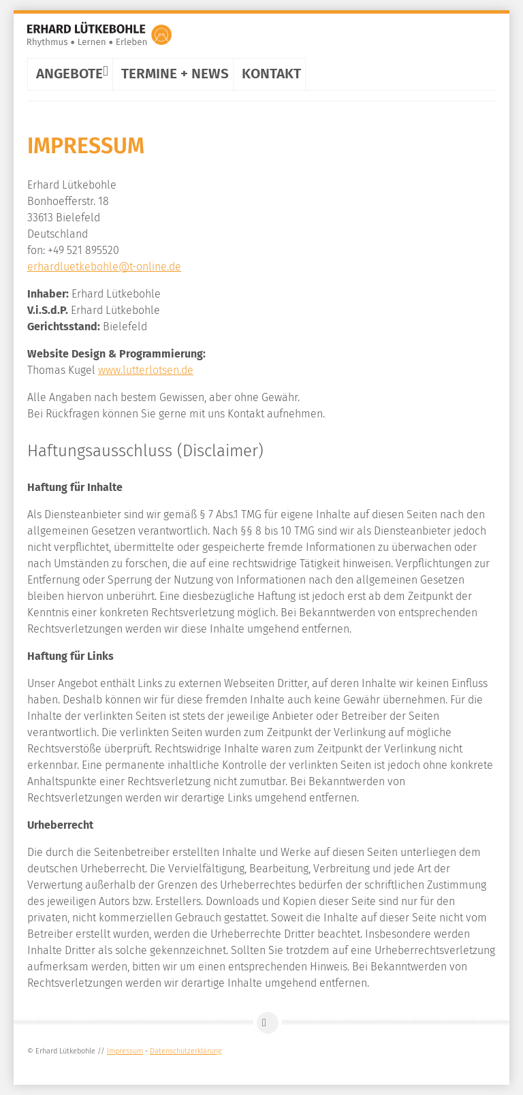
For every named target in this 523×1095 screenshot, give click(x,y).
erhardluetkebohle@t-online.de (104, 266)
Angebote (72, 70)
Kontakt (271, 73)
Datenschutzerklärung (186, 1051)
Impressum (125, 1051)
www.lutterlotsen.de (145, 370)
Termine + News (175, 73)
